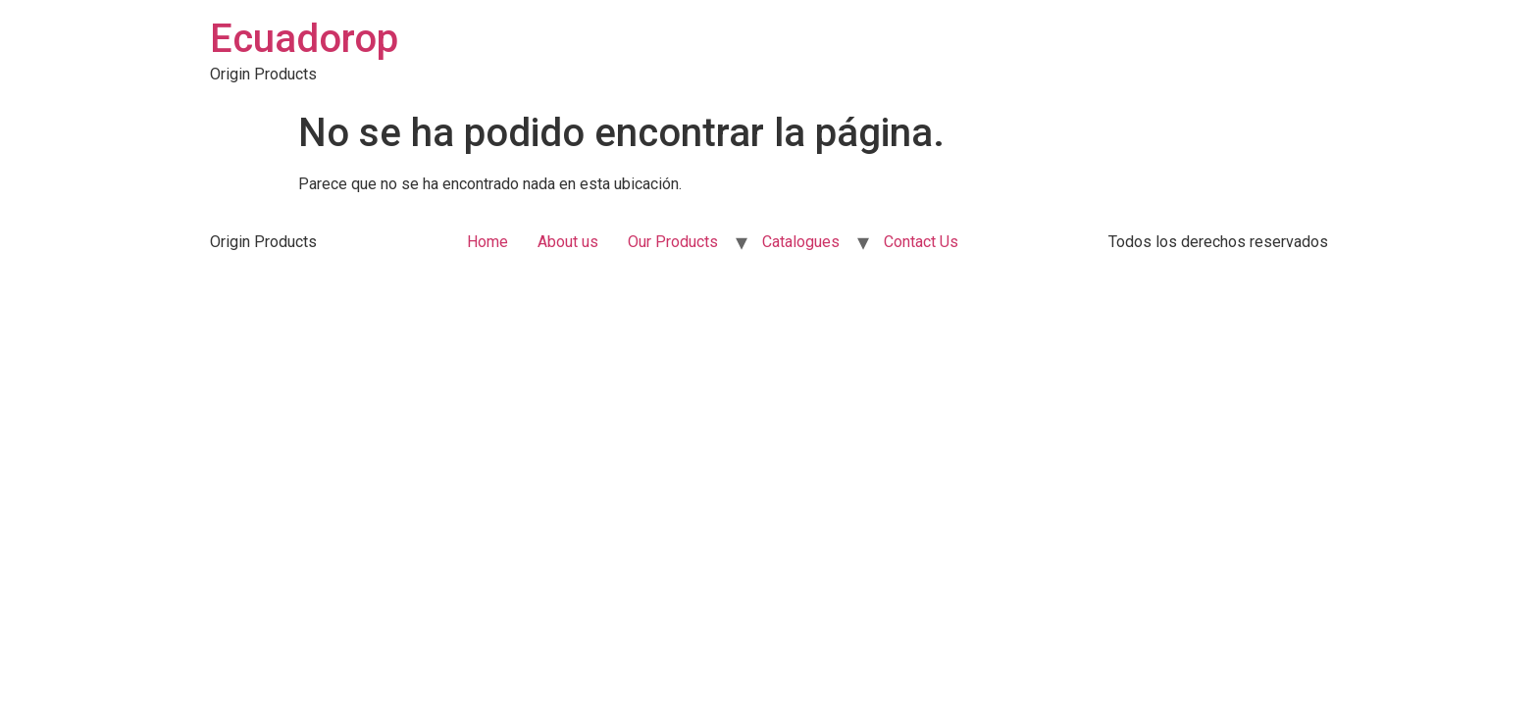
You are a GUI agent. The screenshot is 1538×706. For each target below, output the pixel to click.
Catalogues (801, 241)
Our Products (673, 241)
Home (487, 241)
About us (568, 241)
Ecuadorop (304, 39)
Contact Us (921, 241)
